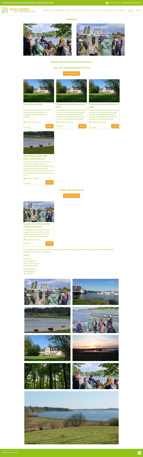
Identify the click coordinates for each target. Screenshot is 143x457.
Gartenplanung (121, 10)
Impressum (5, 452)
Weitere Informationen (71, 73)
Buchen (131, 10)
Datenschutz (14, 452)
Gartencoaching (108, 10)
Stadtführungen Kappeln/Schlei (54, 10)
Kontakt (138, 10)
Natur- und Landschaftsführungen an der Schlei (84, 10)
